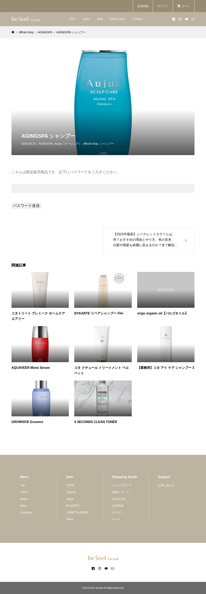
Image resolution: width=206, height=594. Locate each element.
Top (22, 485)
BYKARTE (72, 505)
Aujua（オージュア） (68, 143)
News (23, 499)
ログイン (162, 6)
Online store (117, 19)
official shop (90, 143)
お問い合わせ (166, 485)
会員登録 (142, 6)
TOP (72, 19)
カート (116, 519)
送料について (120, 492)
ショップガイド (122, 485)
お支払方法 (119, 499)
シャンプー (107, 143)
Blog (100, 19)
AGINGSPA (46, 143)
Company (26, 512)
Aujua (69, 499)
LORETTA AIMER (77, 512)
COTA (70, 485)
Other (69, 519)
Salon (86, 19)
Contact (137, 19)
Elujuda (71, 492)
